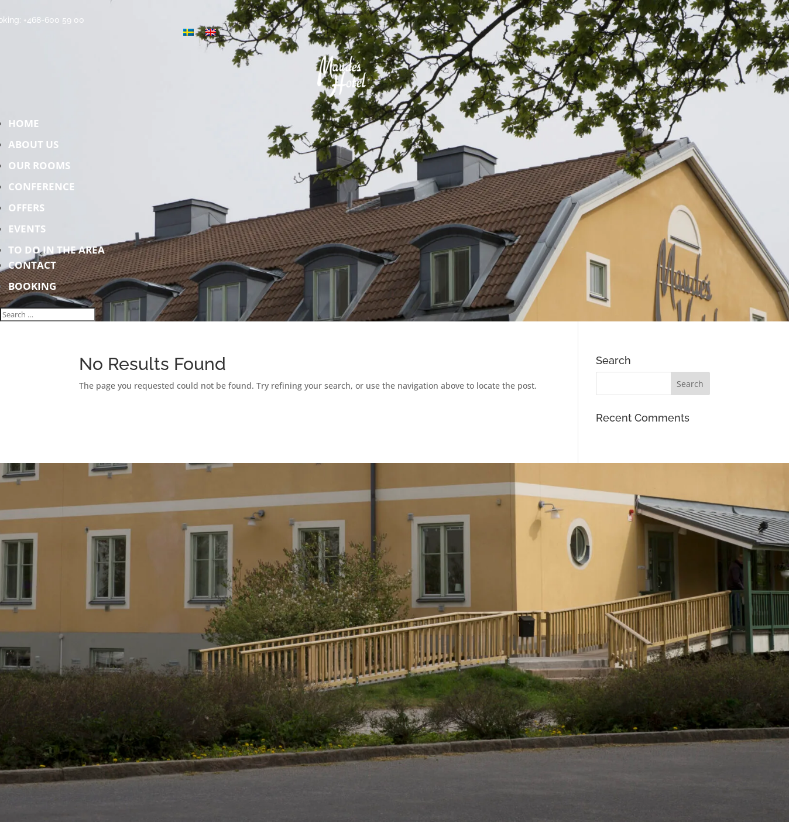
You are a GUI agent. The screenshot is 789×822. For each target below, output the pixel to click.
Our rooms (180, 169)
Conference (180, 190)
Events (180, 232)
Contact (180, 268)
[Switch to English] (211, 32)
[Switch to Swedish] (188, 32)
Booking (32, 286)
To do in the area (56, 249)
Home (180, 127)
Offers (180, 211)
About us (180, 148)
